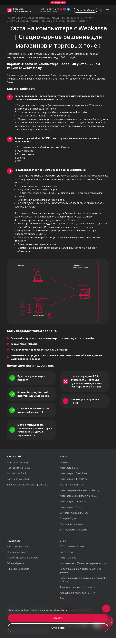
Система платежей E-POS (73, 512)
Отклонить (58, 627)
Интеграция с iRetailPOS (73, 479)
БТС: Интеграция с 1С (71, 484)
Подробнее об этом (78, 610)
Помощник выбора (18, 462)
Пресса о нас (66, 552)
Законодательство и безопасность (79, 587)
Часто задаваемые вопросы (23, 557)
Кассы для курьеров (18, 479)
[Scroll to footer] (106, 610)
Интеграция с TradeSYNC (73, 501)
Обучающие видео (17, 552)
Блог (62, 598)
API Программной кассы (73, 529)
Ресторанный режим (71, 524)
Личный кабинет (85, 10)
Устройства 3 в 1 (16, 473)
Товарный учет (68, 518)
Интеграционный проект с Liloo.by (79, 490)
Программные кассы (18, 467)
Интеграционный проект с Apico (78, 495)
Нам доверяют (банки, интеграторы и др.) (83, 563)
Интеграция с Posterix (72, 507)
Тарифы (64, 462)
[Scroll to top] (106, 607)
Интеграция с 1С (68, 467)
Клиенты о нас (67, 557)
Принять (58, 618)
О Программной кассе (72, 546)
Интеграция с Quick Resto (73, 473)
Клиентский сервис (18, 568)
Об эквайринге (15, 563)
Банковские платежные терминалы (27, 484)
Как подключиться (17, 546)
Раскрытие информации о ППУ (77, 592)
